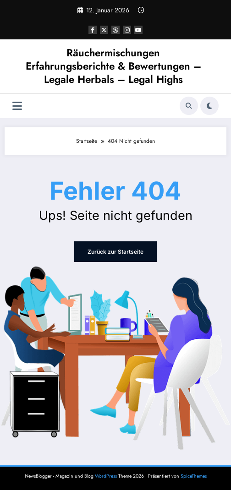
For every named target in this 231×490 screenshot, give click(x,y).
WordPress (106, 476)
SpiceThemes (194, 476)
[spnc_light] (209, 106)
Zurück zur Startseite (115, 251)
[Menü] (17, 106)
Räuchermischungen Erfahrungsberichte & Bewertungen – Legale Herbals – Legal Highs (113, 66)
